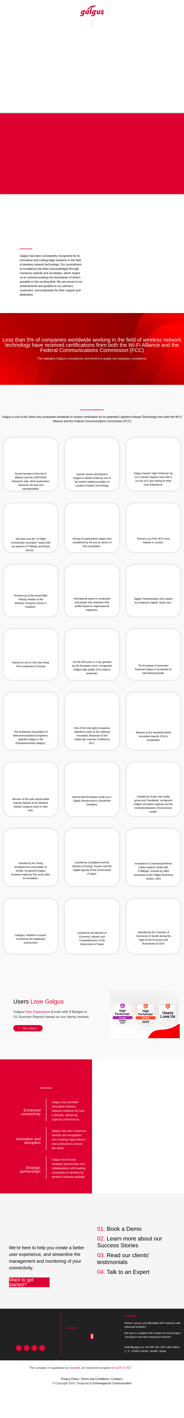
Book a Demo (124, 1229)
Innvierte (74, 1367)
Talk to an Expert (128, 1272)
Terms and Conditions (95, 1378)
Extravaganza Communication (112, 1383)
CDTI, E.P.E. (123, 1367)
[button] (92, 23)
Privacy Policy (70, 1378)
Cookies (116, 1378)
